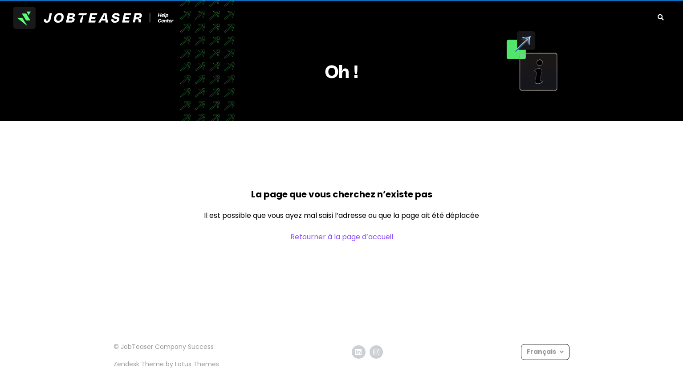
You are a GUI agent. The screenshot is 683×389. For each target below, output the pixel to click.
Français (542, 351)
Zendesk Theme (139, 364)
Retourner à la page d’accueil (341, 237)
